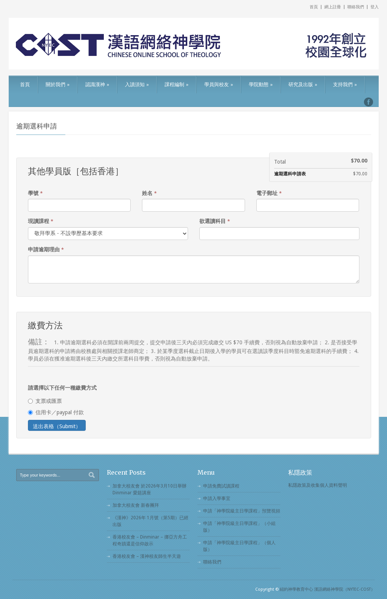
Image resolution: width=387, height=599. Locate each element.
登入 (374, 7)
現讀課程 (40, 221)
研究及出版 (302, 84)
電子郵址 (269, 193)
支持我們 (345, 84)
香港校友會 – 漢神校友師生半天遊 (147, 556)
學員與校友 (218, 84)
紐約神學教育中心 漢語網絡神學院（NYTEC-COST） (327, 589)
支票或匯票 (45, 401)
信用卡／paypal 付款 (56, 412)
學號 (35, 193)
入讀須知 (137, 84)
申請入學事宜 (216, 498)
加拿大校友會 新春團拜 (136, 505)
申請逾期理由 (46, 249)
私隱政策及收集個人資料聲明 (317, 485)
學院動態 (261, 84)
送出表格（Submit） (57, 426)
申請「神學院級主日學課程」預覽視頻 (241, 511)
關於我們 (57, 84)
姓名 (149, 193)
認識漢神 (97, 84)
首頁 (314, 7)
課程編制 (176, 84)
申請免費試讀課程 (221, 486)
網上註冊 (332, 7)
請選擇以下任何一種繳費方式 (62, 388)
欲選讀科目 (214, 221)
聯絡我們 (355, 7)
